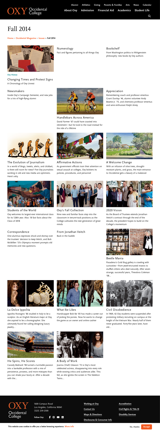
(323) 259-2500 (41, 411)
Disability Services (127, 414)
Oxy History (12, 75)
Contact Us (89, 409)
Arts (128, 5)
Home (10, 38)
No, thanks (134, 427)
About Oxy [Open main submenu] (70, 10)
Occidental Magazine (26, 38)
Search (149, 16)
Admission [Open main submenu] (87, 10)
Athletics (86, 5)
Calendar (147, 5)
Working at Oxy (91, 404)
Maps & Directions (93, 414)
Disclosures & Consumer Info (98, 420)
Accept (146, 427)
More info (69, 426)
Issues (42, 38)
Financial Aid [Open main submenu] (106, 10)
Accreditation (125, 404)
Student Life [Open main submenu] (142, 10)
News (136, 5)
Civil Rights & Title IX (129, 409)
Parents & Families (113, 5)
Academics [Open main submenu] (124, 10)
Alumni (74, 5)
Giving (97, 5)
